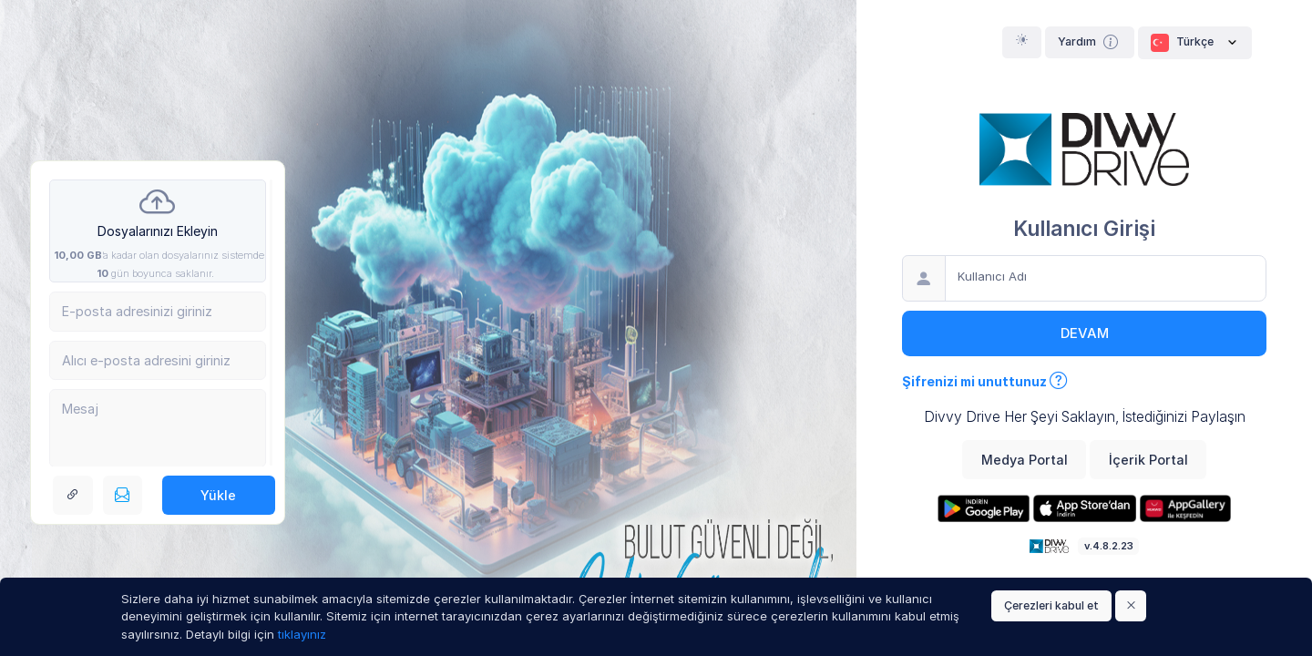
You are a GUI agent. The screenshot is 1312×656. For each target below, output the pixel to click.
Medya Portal (1024, 459)
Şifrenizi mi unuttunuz (985, 381)
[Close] (1131, 606)
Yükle (218, 495)
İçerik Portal (1148, 459)
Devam (1085, 333)
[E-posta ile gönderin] (123, 496)
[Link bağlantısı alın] (73, 496)
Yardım (1090, 42)
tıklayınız (302, 634)
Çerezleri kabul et (1051, 605)
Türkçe (1195, 43)
